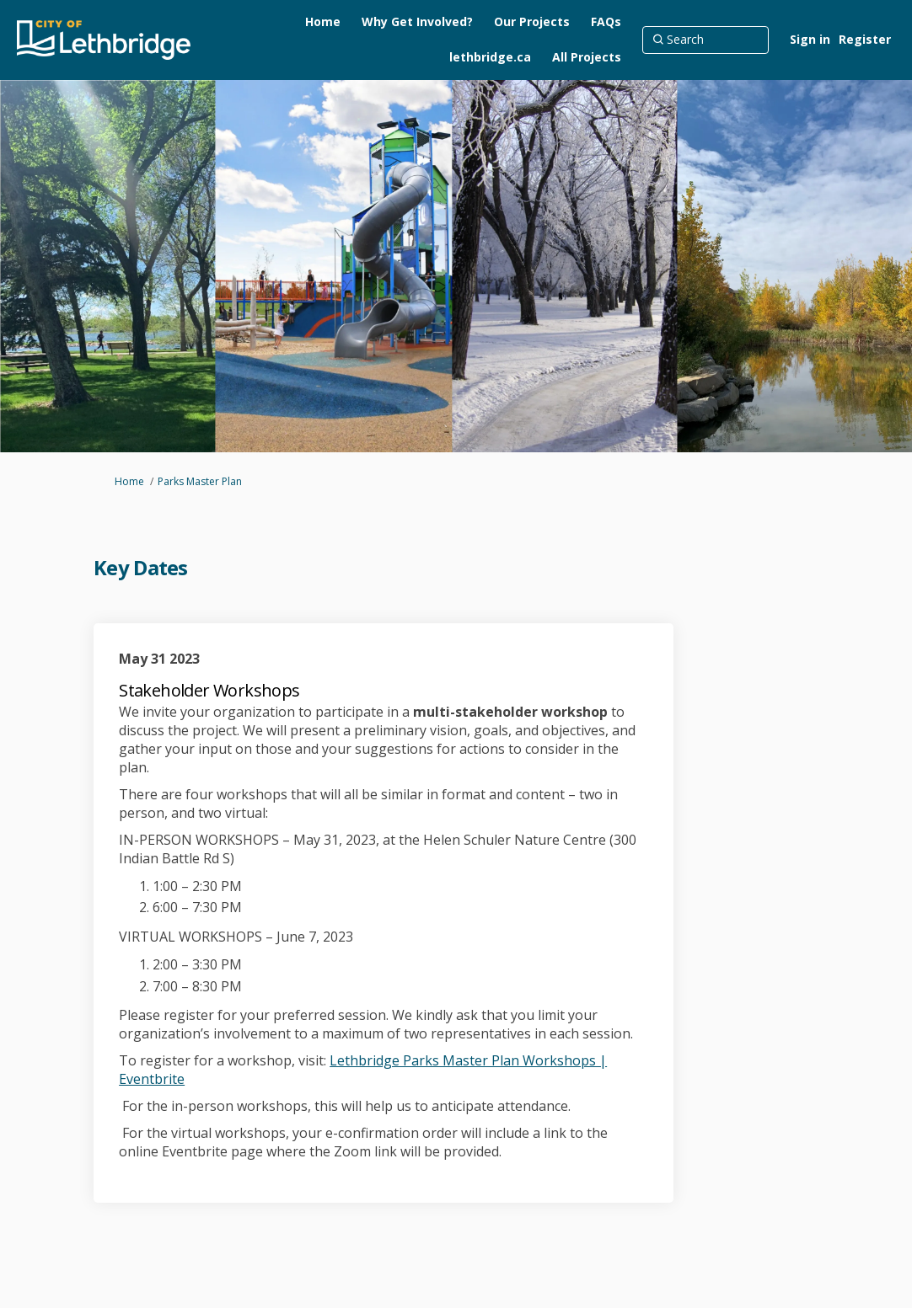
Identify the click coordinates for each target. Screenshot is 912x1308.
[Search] (705, 39)
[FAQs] (606, 22)
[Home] (323, 22)
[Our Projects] (532, 22)
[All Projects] (586, 57)
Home (129, 481)
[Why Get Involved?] (417, 22)
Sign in (810, 39)
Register (865, 39)
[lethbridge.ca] (490, 57)
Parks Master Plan (200, 481)
